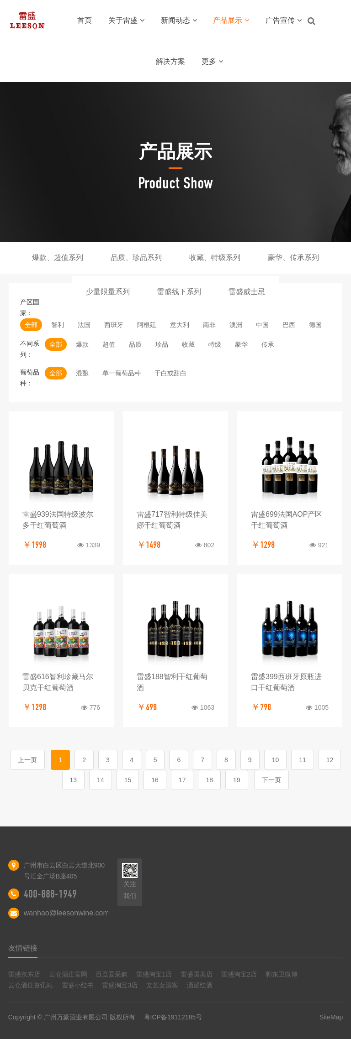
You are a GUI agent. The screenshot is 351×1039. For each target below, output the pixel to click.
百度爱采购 (112, 974)
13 (73, 780)
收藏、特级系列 (214, 257)
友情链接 (22, 948)
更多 (212, 61)
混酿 (82, 373)
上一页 (27, 760)
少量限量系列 (108, 292)
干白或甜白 (170, 373)
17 (182, 780)
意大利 (179, 324)
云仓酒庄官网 (68, 974)
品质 (135, 344)
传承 (267, 344)
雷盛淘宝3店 (120, 985)
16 (155, 780)
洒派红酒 (200, 985)
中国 (262, 324)
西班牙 (113, 324)
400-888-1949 (50, 894)
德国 (315, 324)
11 (302, 760)
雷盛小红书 (78, 985)
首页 (84, 20)
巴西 (288, 324)
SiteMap (331, 1017)
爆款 (82, 344)
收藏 (188, 344)
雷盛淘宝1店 (154, 974)
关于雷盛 (126, 20)
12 (330, 760)
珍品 (161, 344)
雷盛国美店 (197, 974)
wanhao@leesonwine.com (66, 913)
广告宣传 (284, 20)
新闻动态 (179, 20)
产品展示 (231, 20)
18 (209, 780)
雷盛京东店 (24, 974)
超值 (108, 344)
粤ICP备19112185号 (173, 1017)
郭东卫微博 (282, 974)
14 (100, 780)
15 (128, 780)
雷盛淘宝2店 (239, 974)
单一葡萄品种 (121, 373)
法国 (84, 324)
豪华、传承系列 (293, 257)
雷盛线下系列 (179, 292)
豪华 (241, 344)
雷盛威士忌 (247, 292)
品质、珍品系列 (136, 257)
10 (275, 760)
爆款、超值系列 (57, 257)
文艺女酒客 (162, 985)
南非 (209, 324)
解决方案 (170, 61)
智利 (57, 324)
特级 (214, 344)
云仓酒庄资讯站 (30, 985)
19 (236, 780)
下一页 (271, 780)
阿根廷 (146, 324)
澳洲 (235, 324)
